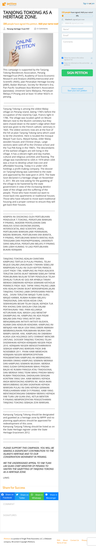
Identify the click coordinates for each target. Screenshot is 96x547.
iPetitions (48, 4)
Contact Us (74, 540)
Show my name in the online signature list (73, 59)
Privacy (84, 540)
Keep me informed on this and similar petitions (75, 64)
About (65, 540)
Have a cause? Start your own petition (77, 89)
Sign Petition (77, 73)
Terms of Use (61, 543)
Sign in (86, 3)
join (93, 3)
